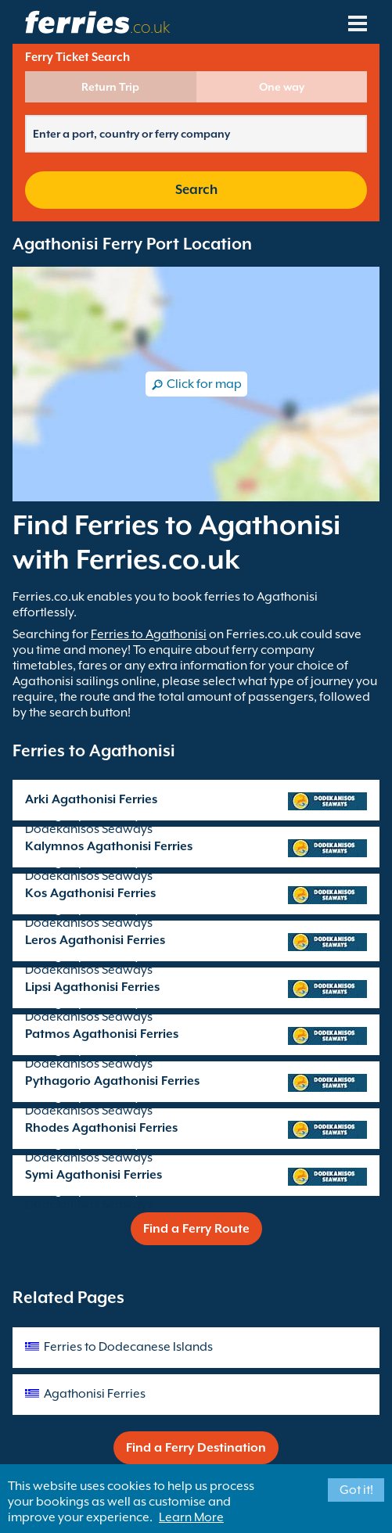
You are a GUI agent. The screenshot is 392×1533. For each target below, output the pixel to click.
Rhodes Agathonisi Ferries (101, 1128)
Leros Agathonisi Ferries (95, 940)
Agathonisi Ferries (95, 1394)
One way (281, 87)
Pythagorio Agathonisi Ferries (112, 1081)
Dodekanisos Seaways (89, 829)
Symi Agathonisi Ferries (93, 1175)
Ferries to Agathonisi (149, 634)
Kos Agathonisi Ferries (90, 893)
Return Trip (110, 87)
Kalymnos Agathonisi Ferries (108, 846)
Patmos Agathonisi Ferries (101, 1034)
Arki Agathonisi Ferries (91, 799)
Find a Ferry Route (196, 1229)
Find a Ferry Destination (196, 1448)
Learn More (191, 1517)
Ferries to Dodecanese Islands (128, 1347)
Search (196, 189)
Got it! (356, 1490)
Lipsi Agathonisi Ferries (92, 987)
